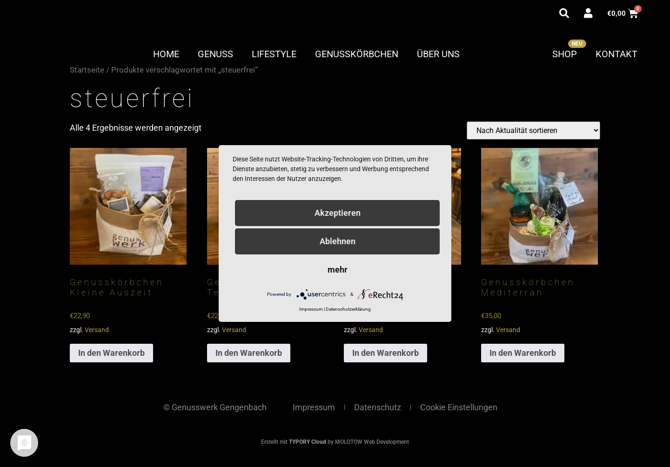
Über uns (438, 54)
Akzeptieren (338, 213)
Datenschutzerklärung (348, 309)
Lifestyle (274, 54)
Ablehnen (337, 241)
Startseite (87, 70)
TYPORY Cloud (307, 442)
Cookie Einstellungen (458, 407)
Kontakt (616, 54)
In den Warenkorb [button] (111, 353)
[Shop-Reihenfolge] (533, 130)
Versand (97, 330)
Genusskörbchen (356, 54)
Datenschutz (377, 407)
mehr (338, 269)
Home (166, 54)
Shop (564, 54)
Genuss (215, 54)
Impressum (314, 407)
